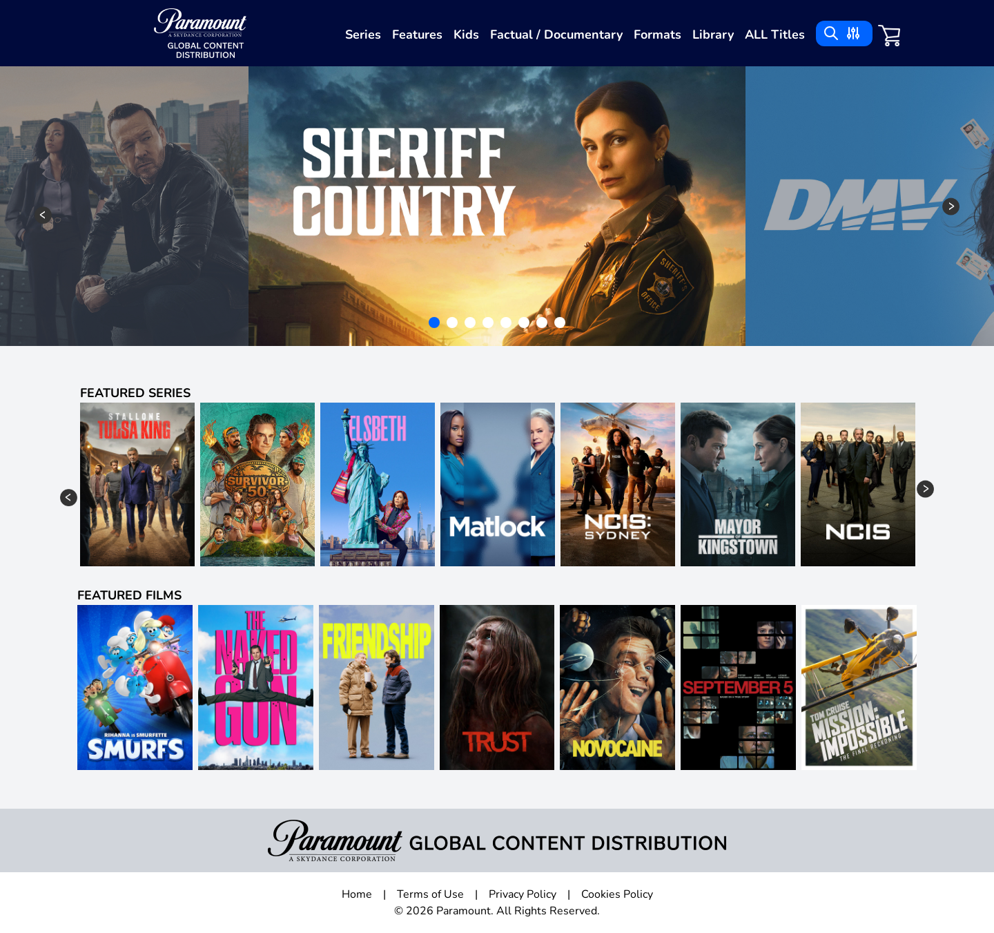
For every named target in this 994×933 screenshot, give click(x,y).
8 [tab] (561, 324)
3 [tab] (471, 324)
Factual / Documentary (556, 34)
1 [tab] (435, 324)
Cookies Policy (617, 894)
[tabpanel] (497, 206)
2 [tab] (453, 324)
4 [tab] (489, 324)
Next (950, 206)
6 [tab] (525, 324)
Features (417, 34)
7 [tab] (543, 324)
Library (713, 34)
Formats (657, 34)
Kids (466, 34)
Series (363, 34)
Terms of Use (430, 894)
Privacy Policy (522, 894)
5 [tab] (507, 324)
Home (357, 894)
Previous (43, 215)
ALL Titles (775, 34)
